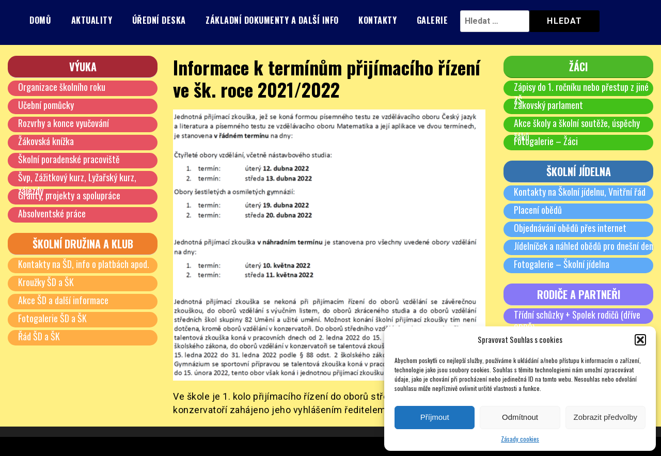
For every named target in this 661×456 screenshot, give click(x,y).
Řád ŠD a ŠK (39, 336)
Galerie (432, 20)
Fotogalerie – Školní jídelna (561, 264)
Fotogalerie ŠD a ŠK (52, 318)
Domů (40, 20)
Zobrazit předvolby (605, 417)
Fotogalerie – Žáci (546, 141)
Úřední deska (159, 20)
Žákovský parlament (548, 105)
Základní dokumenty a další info (272, 20)
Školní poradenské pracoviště (69, 159)
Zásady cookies (520, 438)
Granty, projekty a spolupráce (69, 195)
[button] (640, 340)
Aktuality (92, 20)
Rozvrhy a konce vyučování (63, 123)
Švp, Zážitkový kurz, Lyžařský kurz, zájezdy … (77, 183)
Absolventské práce (52, 213)
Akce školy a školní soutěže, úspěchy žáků (577, 129)
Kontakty (377, 20)
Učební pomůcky (46, 105)
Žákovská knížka (46, 141)
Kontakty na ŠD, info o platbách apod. (83, 264)
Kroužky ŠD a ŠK (46, 282)
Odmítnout (520, 417)
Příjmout (434, 417)
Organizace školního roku (61, 86)
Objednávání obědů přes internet (570, 227)
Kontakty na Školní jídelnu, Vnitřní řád (580, 191)
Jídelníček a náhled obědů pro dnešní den (583, 246)
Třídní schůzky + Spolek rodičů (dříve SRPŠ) (577, 321)
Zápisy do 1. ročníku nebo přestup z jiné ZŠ (581, 93)
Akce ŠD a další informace (63, 300)
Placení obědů (538, 209)
